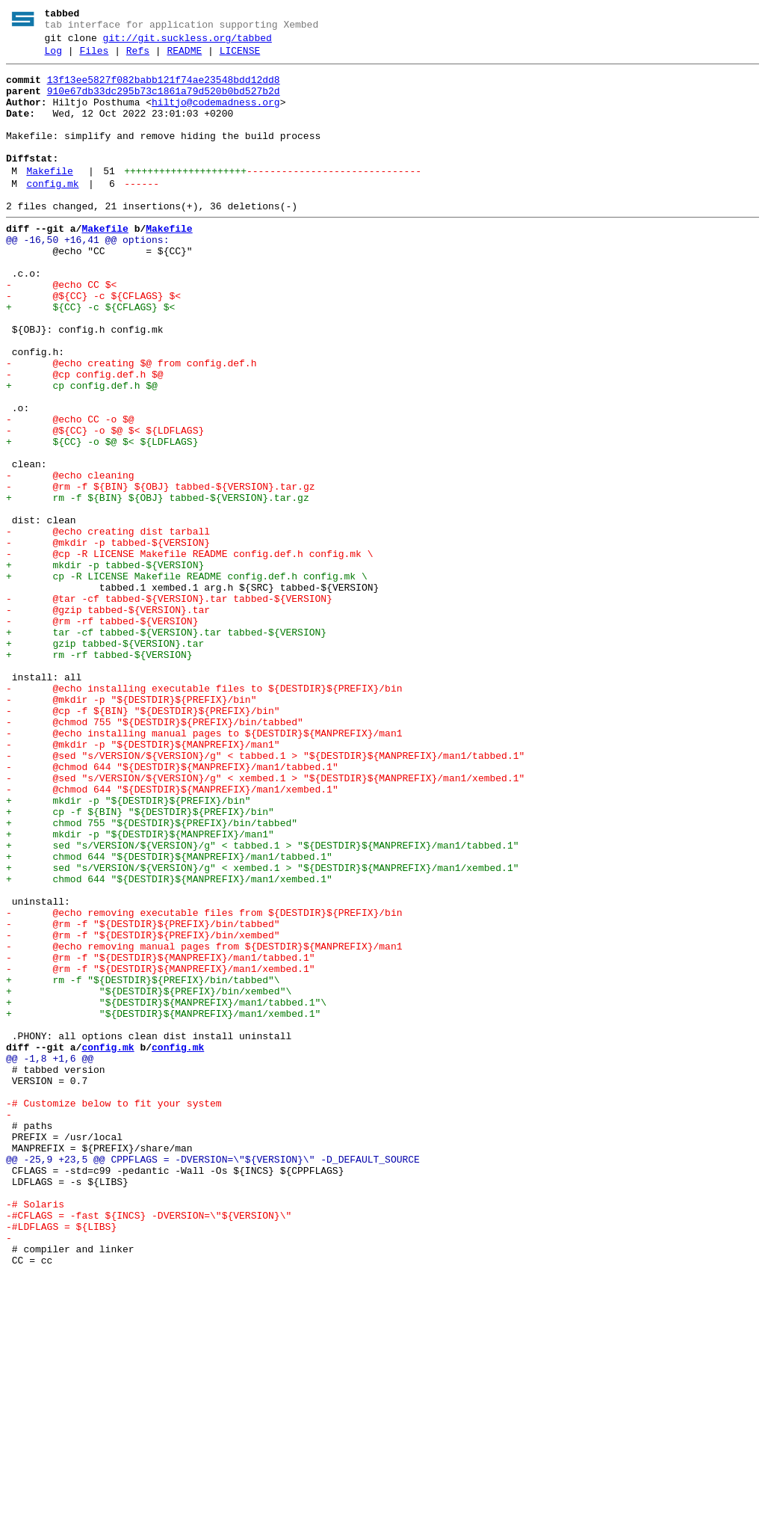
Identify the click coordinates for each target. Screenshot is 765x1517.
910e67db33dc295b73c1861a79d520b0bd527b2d (163, 102)
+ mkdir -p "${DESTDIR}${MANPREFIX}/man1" (140, 989)
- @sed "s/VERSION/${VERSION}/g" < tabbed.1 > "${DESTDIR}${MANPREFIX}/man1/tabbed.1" (265, 895)
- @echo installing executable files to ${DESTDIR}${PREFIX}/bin (204, 814)
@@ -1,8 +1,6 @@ (49, 1258)
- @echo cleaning (70, 558)
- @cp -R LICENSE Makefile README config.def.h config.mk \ (189, 652)
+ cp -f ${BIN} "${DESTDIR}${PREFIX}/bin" (140, 962)
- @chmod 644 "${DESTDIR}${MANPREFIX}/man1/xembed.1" (172, 935)
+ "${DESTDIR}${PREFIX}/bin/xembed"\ (148, 1177)
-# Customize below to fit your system (114, 1312)
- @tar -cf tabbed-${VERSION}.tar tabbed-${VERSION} (169, 706)
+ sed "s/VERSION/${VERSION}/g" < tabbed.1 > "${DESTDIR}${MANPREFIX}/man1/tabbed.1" (262, 1002)
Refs (137, 57)
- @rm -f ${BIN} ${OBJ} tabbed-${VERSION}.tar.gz (160, 572)
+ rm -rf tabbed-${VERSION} (99, 774)
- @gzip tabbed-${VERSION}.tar (108, 720)
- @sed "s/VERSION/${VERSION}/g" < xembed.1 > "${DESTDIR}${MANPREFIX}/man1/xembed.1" (265, 922)
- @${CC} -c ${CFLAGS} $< (93, 343)
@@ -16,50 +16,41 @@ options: (87, 276)
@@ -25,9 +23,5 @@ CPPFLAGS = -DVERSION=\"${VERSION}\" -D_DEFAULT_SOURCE (213, 1379)
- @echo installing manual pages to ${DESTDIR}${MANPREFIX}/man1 (204, 868)
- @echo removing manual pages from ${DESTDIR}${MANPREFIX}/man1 (204, 1123)
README (184, 57)
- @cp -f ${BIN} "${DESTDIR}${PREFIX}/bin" (143, 841)
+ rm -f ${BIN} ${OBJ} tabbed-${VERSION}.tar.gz (157, 585)
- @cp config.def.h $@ (85, 437)
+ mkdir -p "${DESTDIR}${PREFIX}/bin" (128, 949)
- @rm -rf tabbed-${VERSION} (102, 733)
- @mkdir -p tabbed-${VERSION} (108, 639)
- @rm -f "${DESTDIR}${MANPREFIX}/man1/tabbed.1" (160, 1137)
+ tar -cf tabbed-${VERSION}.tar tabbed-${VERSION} (166, 747)
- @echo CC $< (61, 329)
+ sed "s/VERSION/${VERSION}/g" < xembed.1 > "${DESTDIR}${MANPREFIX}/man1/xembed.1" (262, 1029)
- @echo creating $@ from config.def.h (131, 424)
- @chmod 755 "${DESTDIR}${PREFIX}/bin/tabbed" (154, 854)
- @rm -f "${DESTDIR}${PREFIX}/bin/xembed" (143, 1110)
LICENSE (240, 57)
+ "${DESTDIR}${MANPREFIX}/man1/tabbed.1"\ (166, 1191)
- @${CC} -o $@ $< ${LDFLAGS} (105, 504)
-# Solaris (35, 1433)
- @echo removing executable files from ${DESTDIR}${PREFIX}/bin (204, 1083)
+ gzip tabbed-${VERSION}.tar (105, 760)
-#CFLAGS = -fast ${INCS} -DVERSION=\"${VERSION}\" (148, 1446)
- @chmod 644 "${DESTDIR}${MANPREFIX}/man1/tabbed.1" (172, 908)
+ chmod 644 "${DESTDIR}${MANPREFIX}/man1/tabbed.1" (169, 1016)
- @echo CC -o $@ (70, 491)
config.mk (52, 213)
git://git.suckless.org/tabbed (187, 42)
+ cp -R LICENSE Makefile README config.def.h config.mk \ (187, 679)
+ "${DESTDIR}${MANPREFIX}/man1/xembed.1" (163, 1204)
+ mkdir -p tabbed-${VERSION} (105, 666)
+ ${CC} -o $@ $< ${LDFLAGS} (102, 518)
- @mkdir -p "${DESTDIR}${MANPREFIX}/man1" (143, 881)
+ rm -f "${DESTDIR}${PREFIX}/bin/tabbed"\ (143, 1164)
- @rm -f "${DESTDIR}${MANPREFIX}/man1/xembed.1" (160, 1150)
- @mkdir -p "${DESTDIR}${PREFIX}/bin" (131, 827)
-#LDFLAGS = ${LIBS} (61, 1460)
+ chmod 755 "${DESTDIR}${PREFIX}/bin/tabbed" (151, 975)
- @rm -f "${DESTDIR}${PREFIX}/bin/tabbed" (143, 1097)
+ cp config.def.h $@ (82, 451)
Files (93, 57)
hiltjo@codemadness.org (216, 116)
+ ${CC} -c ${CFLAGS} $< (90, 356)
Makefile (49, 198)
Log (53, 57)
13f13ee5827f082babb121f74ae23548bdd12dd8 (163, 89)
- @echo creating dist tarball (108, 626)
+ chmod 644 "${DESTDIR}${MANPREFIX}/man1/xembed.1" (169, 1043)
